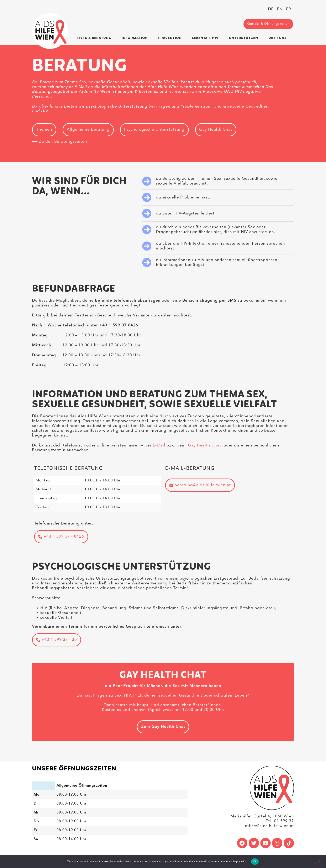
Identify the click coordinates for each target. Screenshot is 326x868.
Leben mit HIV (206, 37)
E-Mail (159, 446)
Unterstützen (244, 37)
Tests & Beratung (94, 37)
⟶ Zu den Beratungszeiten (59, 142)
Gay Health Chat (204, 446)
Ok (255, 861)
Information (136, 37)
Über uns (278, 37)
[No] (319, 863)
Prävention (171, 37)
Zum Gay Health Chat (163, 728)
